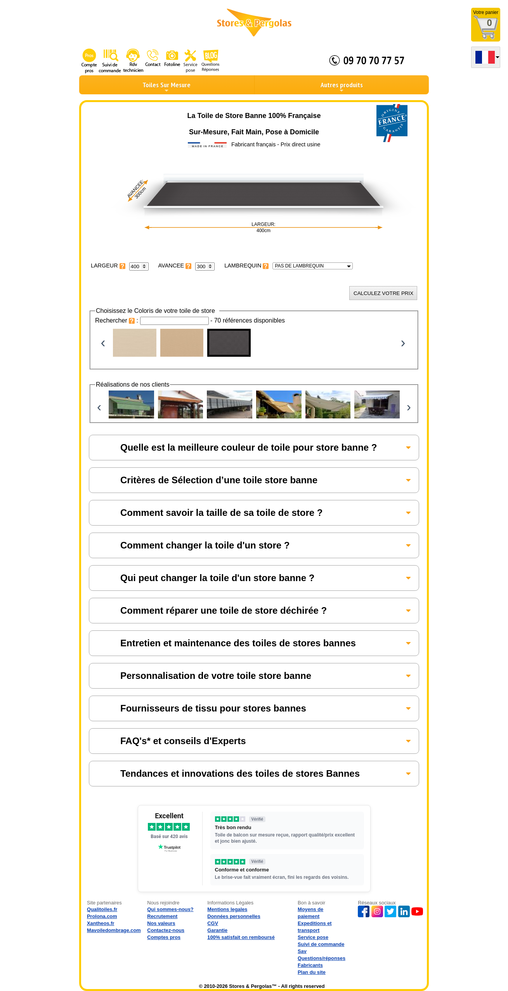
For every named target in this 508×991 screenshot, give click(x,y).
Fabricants (310, 965)
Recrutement (162, 916)
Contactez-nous (165, 930)
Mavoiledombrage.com (114, 930)
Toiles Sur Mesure (166, 87)
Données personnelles (233, 916)
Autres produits (342, 87)
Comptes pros (163, 937)
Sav (302, 951)
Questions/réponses (321, 958)
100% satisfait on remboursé (241, 937)
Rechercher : (117, 320)
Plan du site (312, 972)
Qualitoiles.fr (102, 909)
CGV (212, 923)
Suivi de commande (321, 944)
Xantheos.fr (100, 923)
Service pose (313, 937)
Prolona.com (102, 916)
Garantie (217, 930)
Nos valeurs (161, 923)
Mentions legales (227, 909)
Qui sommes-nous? (170, 909)
